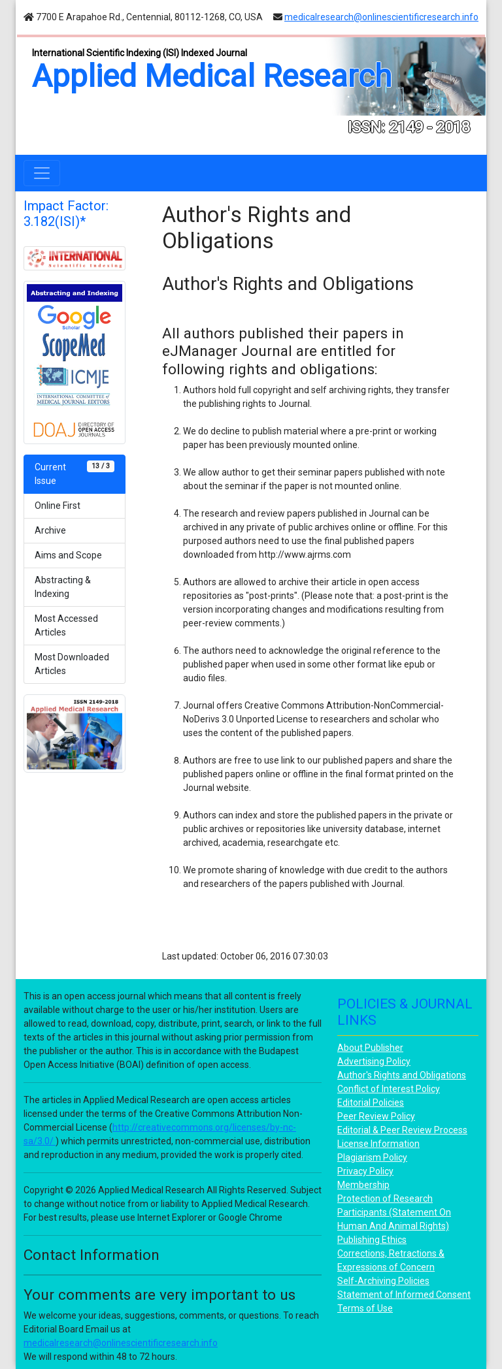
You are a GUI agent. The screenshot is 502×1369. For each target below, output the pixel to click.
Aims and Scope (68, 555)
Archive (50, 530)
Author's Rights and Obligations (401, 1075)
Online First (57, 505)
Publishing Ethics (372, 1239)
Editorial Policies (370, 1102)
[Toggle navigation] (42, 173)
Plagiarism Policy (372, 1157)
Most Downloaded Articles (72, 664)
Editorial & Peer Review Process (402, 1130)
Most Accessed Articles (66, 625)
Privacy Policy (365, 1171)
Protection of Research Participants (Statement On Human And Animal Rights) (394, 1212)
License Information (378, 1143)
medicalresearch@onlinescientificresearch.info (381, 17)
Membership (363, 1185)
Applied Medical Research (212, 76)
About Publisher (370, 1047)
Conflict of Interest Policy (388, 1089)
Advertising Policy (373, 1061)
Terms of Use (365, 1308)
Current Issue (74, 473)
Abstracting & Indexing (63, 587)
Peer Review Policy (376, 1116)
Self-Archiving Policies (383, 1281)
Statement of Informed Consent (404, 1294)
